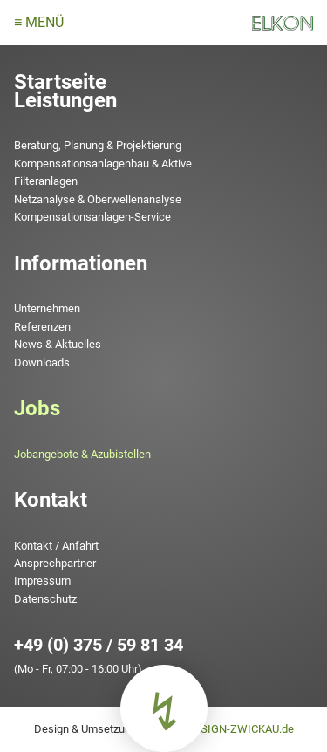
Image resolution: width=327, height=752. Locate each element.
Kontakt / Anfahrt (56, 545)
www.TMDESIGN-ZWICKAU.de (218, 728)
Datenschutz (45, 598)
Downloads (42, 362)
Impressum (42, 580)
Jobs (37, 408)
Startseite (60, 82)
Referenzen (42, 326)
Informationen (80, 263)
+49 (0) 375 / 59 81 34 (98, 644)
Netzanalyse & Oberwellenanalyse (97, 199)
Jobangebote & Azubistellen (82, 454)
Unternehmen (47, 308)
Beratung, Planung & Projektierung (97, 145)
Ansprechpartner (55, 563)
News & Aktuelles (57, 344)
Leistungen (65, 100)
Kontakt (50, 500)
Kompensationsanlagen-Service (92, 216)
